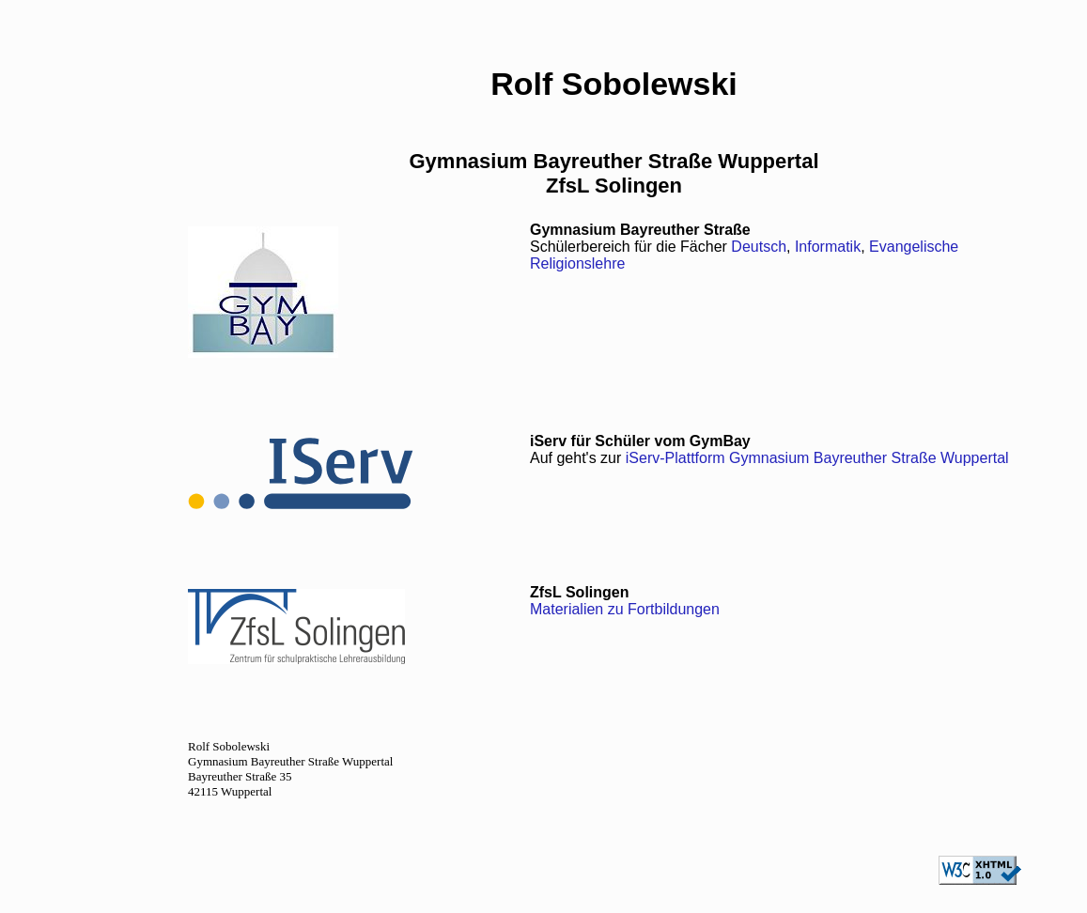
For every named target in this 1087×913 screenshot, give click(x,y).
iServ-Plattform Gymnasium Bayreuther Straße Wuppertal (817, 458)
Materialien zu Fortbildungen (625, 609)
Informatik (828, 247)
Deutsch (758, 247)
